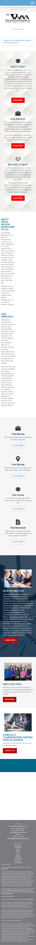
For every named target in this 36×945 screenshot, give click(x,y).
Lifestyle (18, 857)
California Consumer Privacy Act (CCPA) (16, 890)
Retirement (18, 845)
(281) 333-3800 (18, 29)
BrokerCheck (4, 868)
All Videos (18, 860)
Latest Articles (18, 858)
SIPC (32, 899)
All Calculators (18, 862)
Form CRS (6, 864)
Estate (18, 849)
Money (18, 855)
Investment (18, 847)
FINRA (28, 899)
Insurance (18, 851)
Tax (18, 853)
